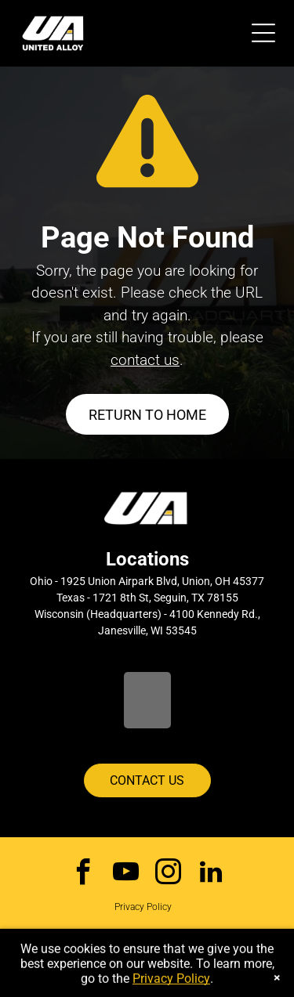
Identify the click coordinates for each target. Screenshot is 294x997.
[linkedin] (210, 874)
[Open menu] (263, 33)
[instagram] (168, 874)
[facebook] (83, 874)
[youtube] (126, 874)
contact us (145, 360)
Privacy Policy (143, 906)
